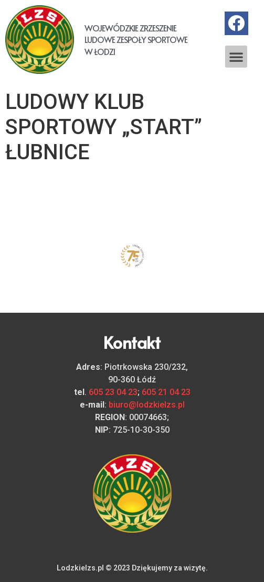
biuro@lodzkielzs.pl (147, 405)
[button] (236, 57)
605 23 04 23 (113, 392)
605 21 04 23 (166, 392)
